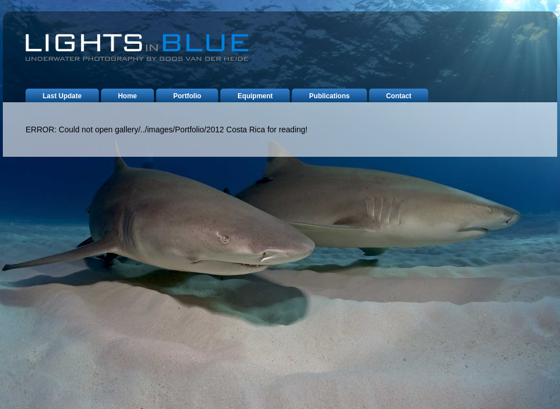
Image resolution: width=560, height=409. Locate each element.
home (127, 96)
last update (62, 96)
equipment (255, 96)
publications (329, 96)
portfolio (187, 96)
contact (399, 96)
